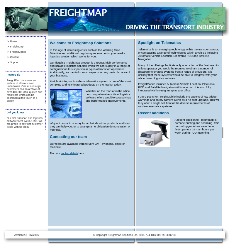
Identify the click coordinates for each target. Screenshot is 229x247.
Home (13, 41)
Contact (14, 57)
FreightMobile (18, 51)
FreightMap (17, 46)
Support (15, 62)
